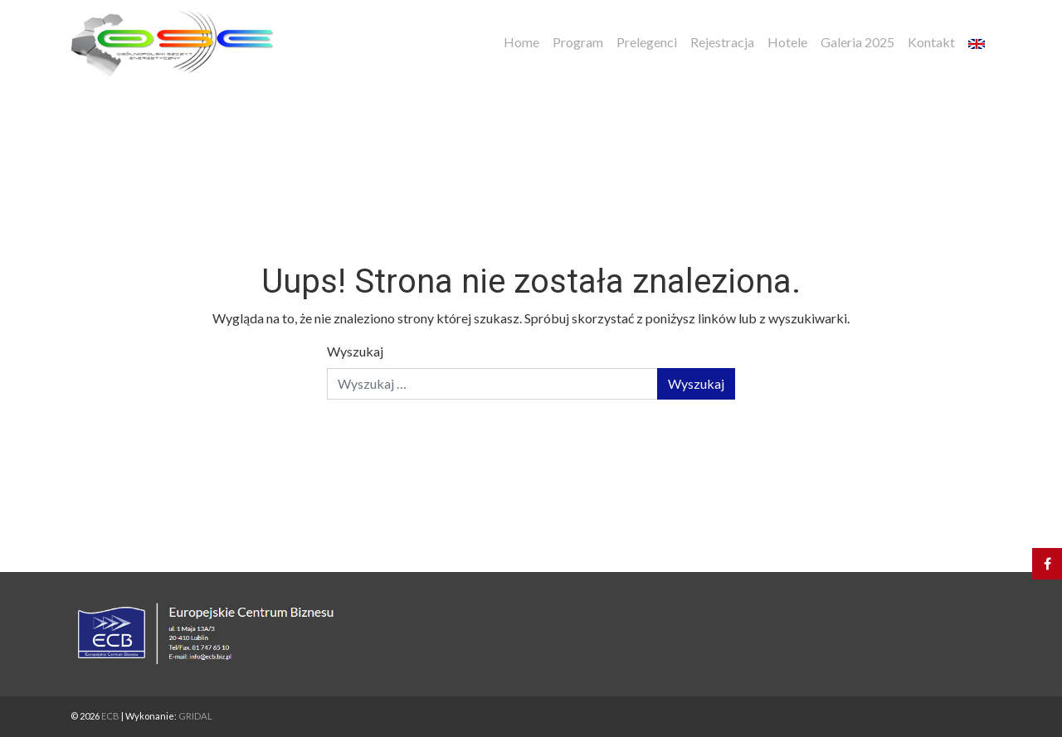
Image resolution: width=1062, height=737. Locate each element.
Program (578, 43)
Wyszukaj (355, 351)
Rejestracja (722, 43)
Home (521, 43)
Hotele (787, 43)
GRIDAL (195, 715)
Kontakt (931, 43)
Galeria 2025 (857, 43)
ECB (110, 715)
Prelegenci (646, 43)
